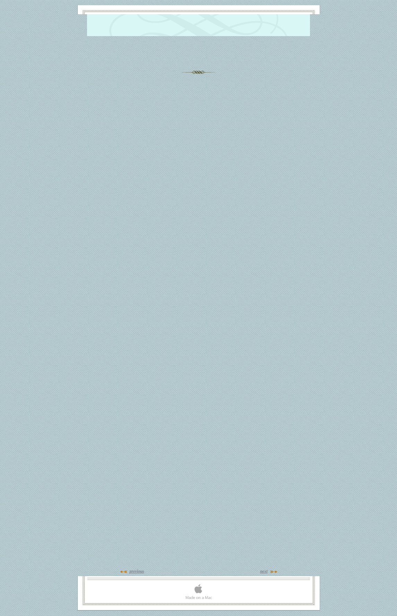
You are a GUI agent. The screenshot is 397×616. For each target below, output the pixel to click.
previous (137, 571)
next (263, 571)
